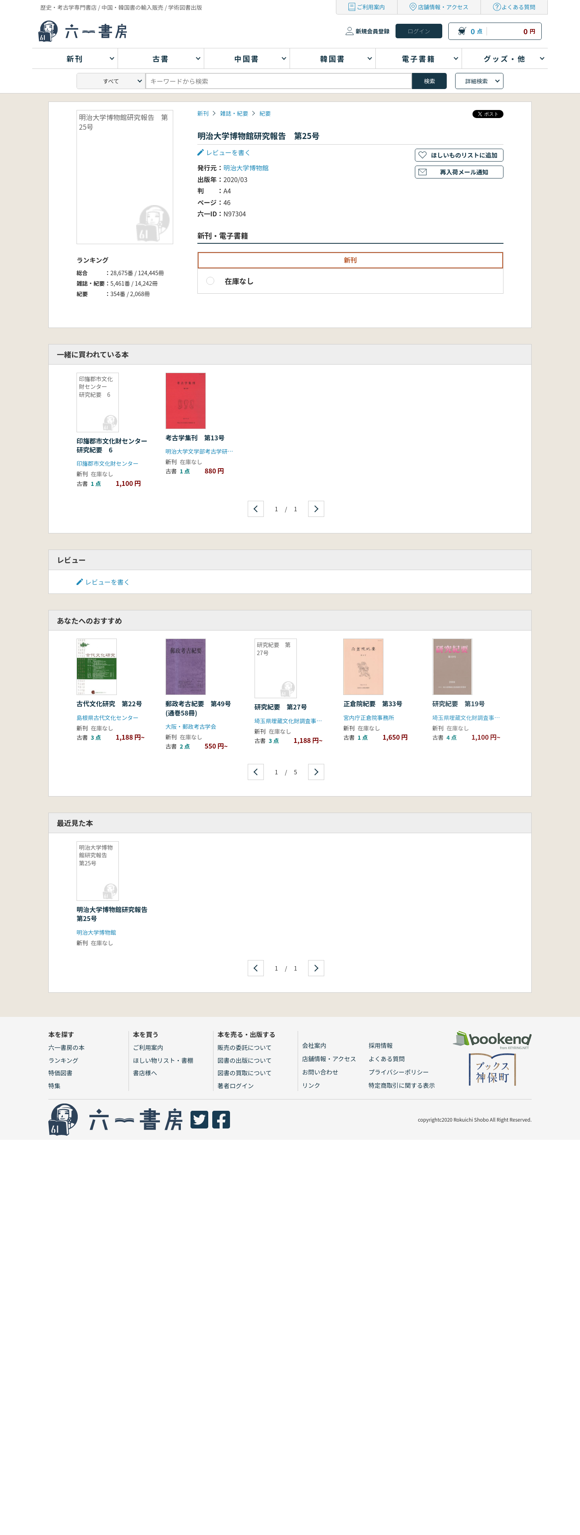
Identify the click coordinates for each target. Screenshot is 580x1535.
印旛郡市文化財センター (108, 463)
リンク (311, 1085)
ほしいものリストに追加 (464, 155)
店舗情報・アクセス (443, 7)
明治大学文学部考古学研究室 (202, 451)
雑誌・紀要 (234, 113)
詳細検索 (476, 81)
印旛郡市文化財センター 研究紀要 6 (115, 445)
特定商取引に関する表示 (402, 1085)
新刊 (203, 113)
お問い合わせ (320, 1072)
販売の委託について (245, 1047)
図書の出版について (245, 1060)
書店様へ (145, 1072)
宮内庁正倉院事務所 (368, 718)
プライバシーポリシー (399, 1072)
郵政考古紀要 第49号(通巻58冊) (198, 708)
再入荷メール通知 (464, 172)
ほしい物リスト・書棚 (163, 1060)
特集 (54, 1085)
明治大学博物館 (246, 167)
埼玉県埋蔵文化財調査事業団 (291, 721)
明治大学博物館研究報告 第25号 (115, 913)
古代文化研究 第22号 (109, 703)
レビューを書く (228, 152)
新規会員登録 (372, 31)
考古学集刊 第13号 (195, 437)
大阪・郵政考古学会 (191, 726)
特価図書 (60, 1072)
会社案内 (314, 1045)
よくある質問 (518, 7)
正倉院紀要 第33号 (372, 703)
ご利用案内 (371, 7)
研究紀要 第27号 (281, 706)
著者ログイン (236, 1085)
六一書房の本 (66, 1047)
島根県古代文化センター (108, 718)
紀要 (265, 113)
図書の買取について (245, 1072)
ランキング (63, 1060)
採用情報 (381, 1045)
